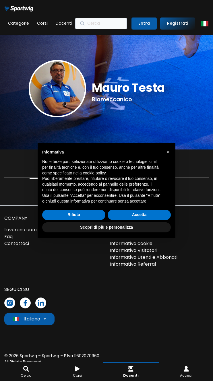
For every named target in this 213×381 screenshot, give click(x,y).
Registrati (177, 23)
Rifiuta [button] (73, 214)
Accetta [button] (139, 214)
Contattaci (16, 243)
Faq (8, 236)
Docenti (64, 23)
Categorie (18, 23)
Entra (144, 23)
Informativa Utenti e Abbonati (143, 257)
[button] (168, 152)
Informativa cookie (131, 243)
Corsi (42, 23)
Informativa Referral (133, 264)
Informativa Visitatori (133, 250)
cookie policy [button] (94, 173)
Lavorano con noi (23, 229)
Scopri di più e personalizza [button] (106, 227)
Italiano (26, 319)
